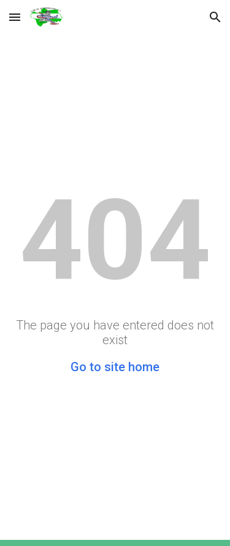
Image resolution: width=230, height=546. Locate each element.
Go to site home (115, 367)
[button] (14, 17)
